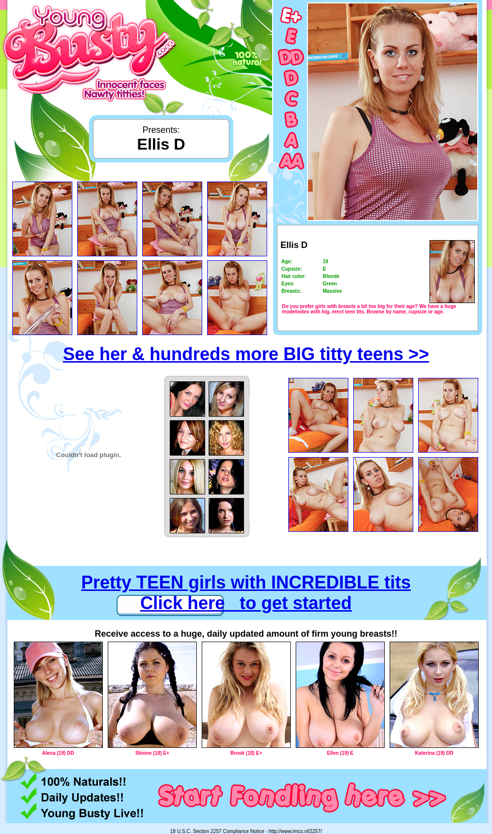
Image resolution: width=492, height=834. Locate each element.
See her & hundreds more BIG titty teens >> (246, 354)
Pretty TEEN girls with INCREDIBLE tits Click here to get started (246, 592)
